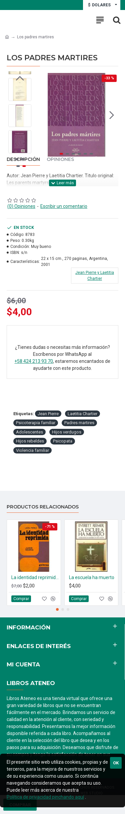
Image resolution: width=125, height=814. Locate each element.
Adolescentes (29, 431)
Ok (116, 762)
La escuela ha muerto (91, 577)
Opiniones (60, 159)
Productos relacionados (43, 507)
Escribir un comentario (63, 206)
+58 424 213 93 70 (33, 361)
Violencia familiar (32, 450)
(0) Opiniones (21, 206)
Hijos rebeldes (30, 440)
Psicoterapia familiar (35, 422)
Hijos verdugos (66, 431)
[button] (111, 115)
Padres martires (79, 422)
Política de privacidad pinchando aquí (45, 797)
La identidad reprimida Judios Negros (35, 577)
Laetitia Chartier (82, 413)
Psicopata (62, 440)
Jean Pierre (48, 413)
